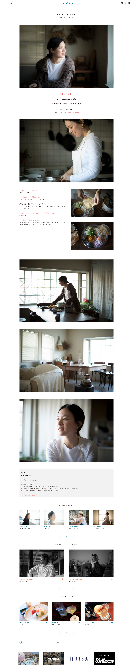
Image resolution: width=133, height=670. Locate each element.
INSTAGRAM (76, 112)
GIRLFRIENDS (66, 94)
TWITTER (60, 112)
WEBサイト (32, 495)
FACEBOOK (68, 112)
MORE (66, 536)
